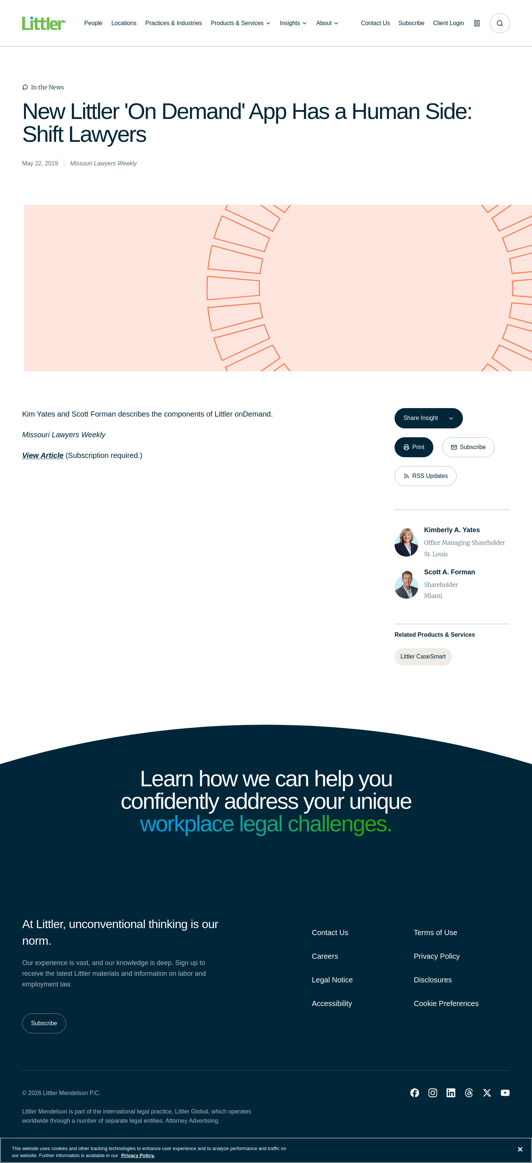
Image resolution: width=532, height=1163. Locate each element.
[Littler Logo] (44, 23)
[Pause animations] (476, 23)
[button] (414, 1092)
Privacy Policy (437, 956)
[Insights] (294, 23)
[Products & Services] (241, 23)
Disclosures (433, 980)
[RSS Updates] (426, 476)
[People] (93, 23)
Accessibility (332, 1003)
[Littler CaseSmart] (423, 656)
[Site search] (500, 23)
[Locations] (123, 23)
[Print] (414, 447)
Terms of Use (435, 932)
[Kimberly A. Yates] (452, 530)
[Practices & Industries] (173, 23)
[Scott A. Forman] (449, 572)
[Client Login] (447, 23)
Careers (325, 956)
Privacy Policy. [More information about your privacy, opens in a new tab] (138, 1160)
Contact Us (330, 932)
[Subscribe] (411, 23)
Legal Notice (332, 980)
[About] (327, 23)
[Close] (520, 1154)
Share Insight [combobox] (420, 418)
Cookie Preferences (446, 1003)
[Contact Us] (374, 23)
